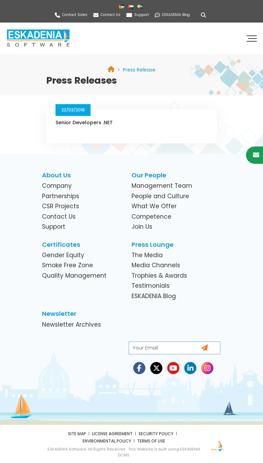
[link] (139, 69)
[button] (252, 38)
